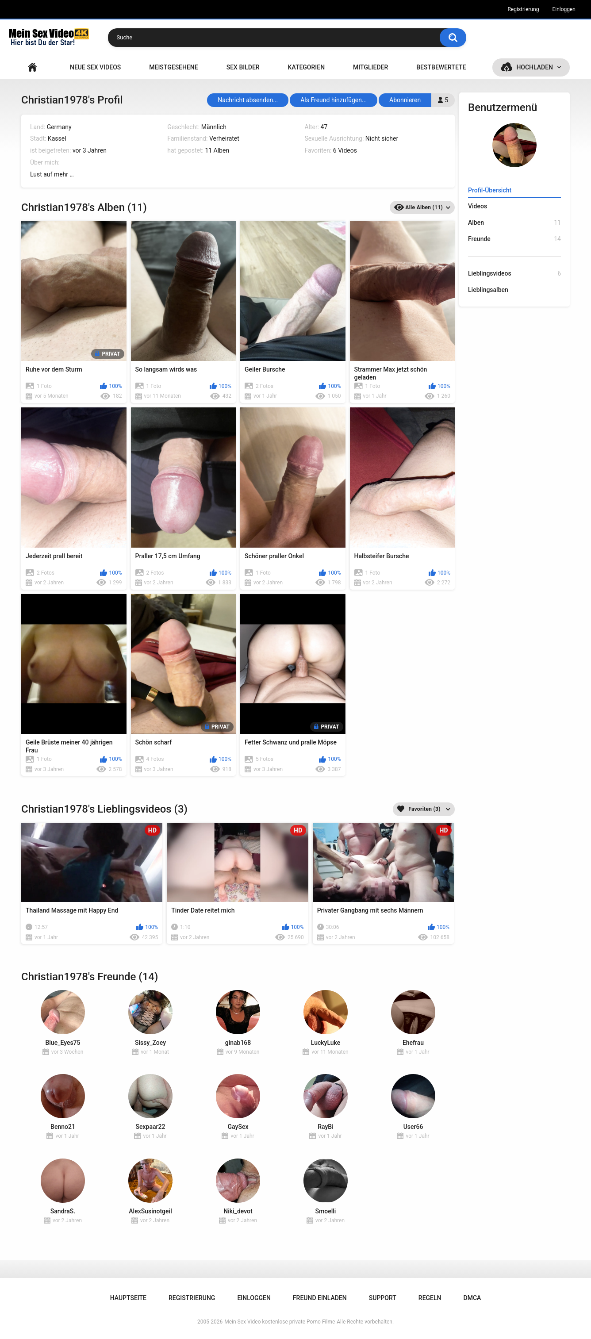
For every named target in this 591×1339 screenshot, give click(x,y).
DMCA (472, 1297)
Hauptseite (32, 67)
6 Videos (345, 150)
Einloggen (564, 9)
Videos (477, 206)
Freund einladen (320, 1297)
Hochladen (534, 67)
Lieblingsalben (488, 289)
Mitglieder (370, 67)
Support (382, 1297)
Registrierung (523, 9)
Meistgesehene (173, 67)
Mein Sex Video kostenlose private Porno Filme (279, 1322)
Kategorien (306, 67)
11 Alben (217, 150)
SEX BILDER (243, 67)
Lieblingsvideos (514, 273)
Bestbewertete (441, 67)
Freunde (514, 239)
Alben (514, 222)
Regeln (429, 1297)
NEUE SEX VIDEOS (95, 67)
